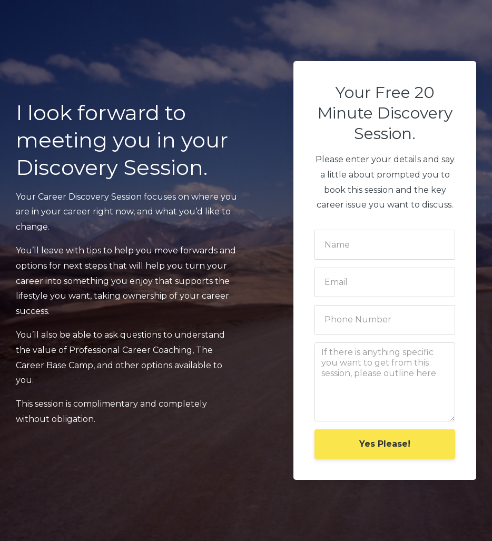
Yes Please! (384, 444)
